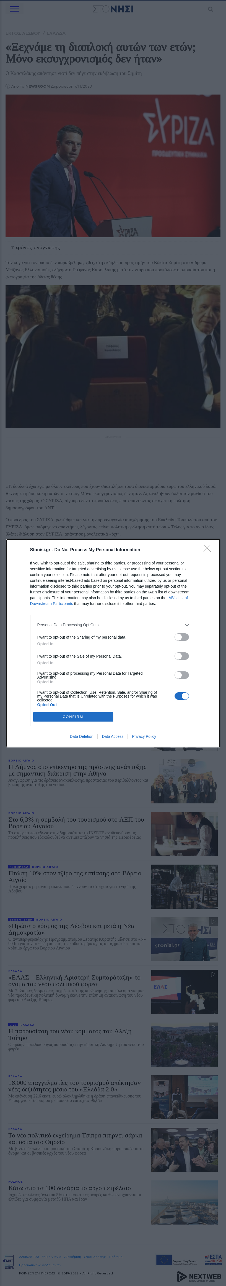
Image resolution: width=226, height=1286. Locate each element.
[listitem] (113, 625)
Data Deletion (81, 736)
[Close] (209, 550)
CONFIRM (73, 717)
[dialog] (113, 643)
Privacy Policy (144, 736)
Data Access (112, 736)
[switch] (182, 637)
